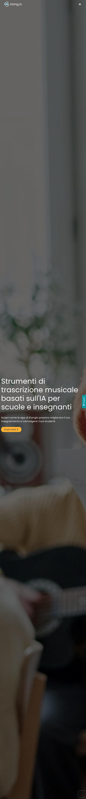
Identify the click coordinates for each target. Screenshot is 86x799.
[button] (80, 4)
